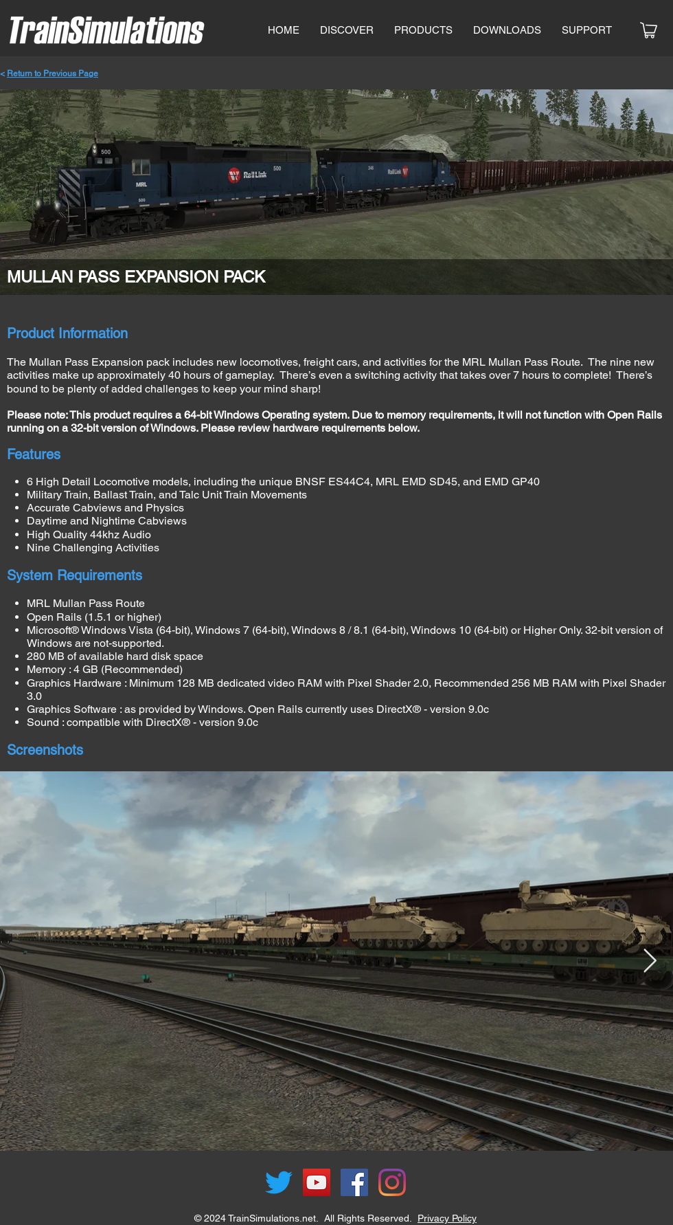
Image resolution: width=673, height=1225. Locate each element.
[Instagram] (392, 1182)
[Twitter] (279, 1182)
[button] (423, 30)
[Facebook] (354, 1182)
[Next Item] (649, 961)
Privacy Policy (447, 1218)
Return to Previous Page (52, 73)
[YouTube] (316, 1182)
